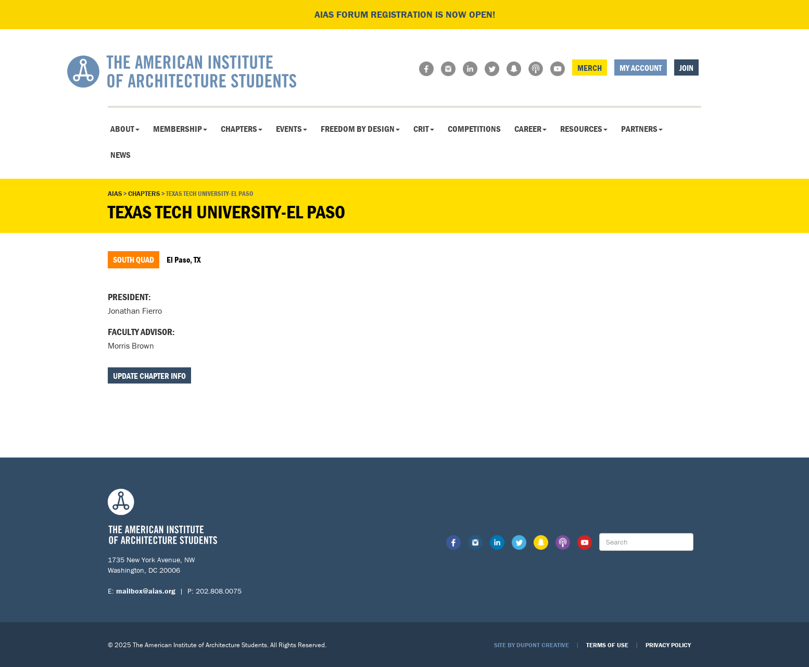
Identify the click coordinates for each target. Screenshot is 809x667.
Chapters (241, 128)
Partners (642, 128)
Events (291, 128)
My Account (641, 68)
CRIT (423, 128)
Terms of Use (607, 645)
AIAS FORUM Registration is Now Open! (404, 14)
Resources (584, 128)
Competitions (474, 128)
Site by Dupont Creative (531, 645)
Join (686, 68)
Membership (180, 128)
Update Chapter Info (149, 375)
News (120, 154)
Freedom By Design (360, 128)
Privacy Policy (668, 645)
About (125, 128)
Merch (589, 68)
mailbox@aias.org (145, 591)
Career (530, 128)
